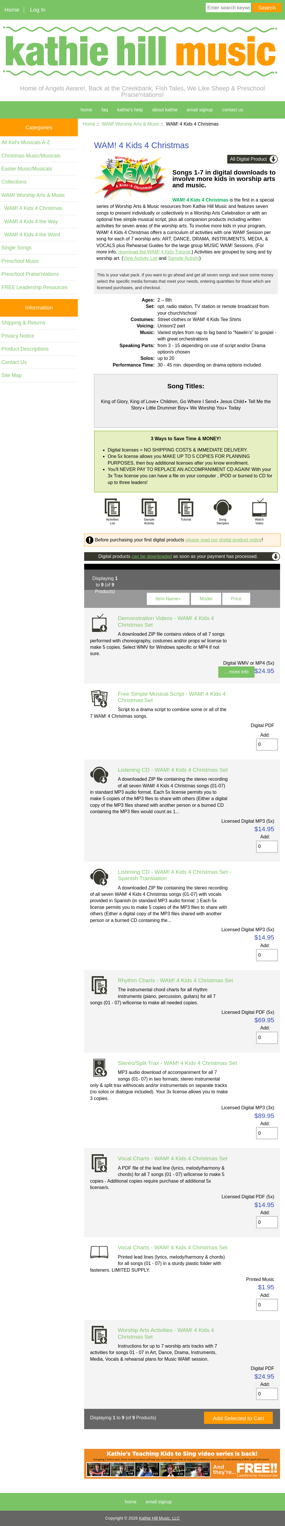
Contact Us (14, 362)
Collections (13, 182)
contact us (232, 109)
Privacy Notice (17, 336)
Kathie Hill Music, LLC (159, 1518)
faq (105, 109)
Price (236, 598)
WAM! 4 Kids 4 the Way (29, 221)
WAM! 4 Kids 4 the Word (30, 235)
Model (206, 598)
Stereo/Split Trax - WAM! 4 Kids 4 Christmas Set (177, 1063)
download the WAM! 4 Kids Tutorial (154, 251)
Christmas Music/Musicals (30, 156)
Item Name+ (168, 598)
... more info (236, 671)
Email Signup (200, 109)
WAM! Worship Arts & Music (130, 124)
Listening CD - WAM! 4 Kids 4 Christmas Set (173, 770)
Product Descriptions (24, 349)
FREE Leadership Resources (34, 287)
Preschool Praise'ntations (30, 274)
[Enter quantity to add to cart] (267, 744)
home (86, 109)
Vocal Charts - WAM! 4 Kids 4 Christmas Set (173, 1158)
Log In (38, 10)
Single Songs (16, 248)
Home (11, 10)
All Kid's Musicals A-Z (25, 142)
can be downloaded (151, 556)
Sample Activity (183, 258)
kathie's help (130, 109)
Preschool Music (20, 261)
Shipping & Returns (23, 323)
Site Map (11, 375)
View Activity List (140, 258)
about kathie (164, 109)
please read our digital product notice (223, 539)
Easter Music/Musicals (26, 169)
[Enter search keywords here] (228, 7)
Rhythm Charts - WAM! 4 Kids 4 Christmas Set (175, 980)
